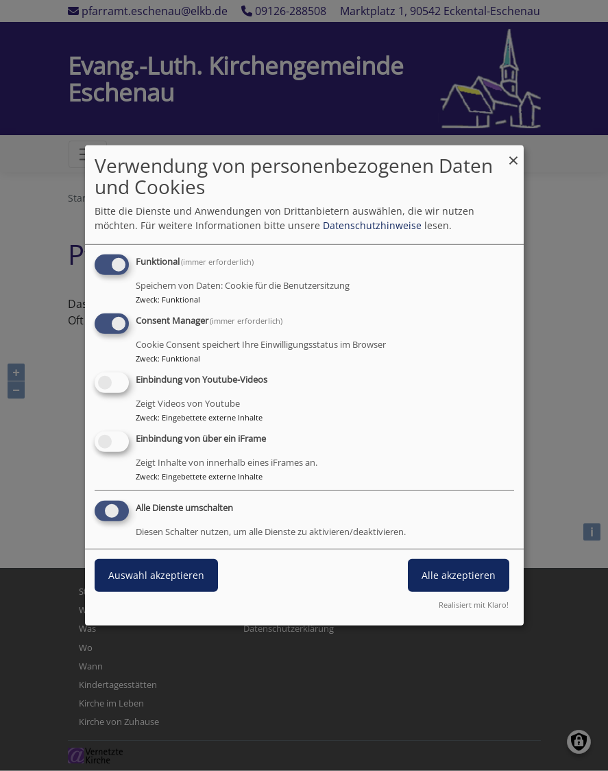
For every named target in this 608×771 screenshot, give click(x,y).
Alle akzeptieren (459, 574)
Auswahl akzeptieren (156, 574)
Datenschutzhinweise (372, 225)
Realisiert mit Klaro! (474, 605)
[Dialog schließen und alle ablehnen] (513, 154)
